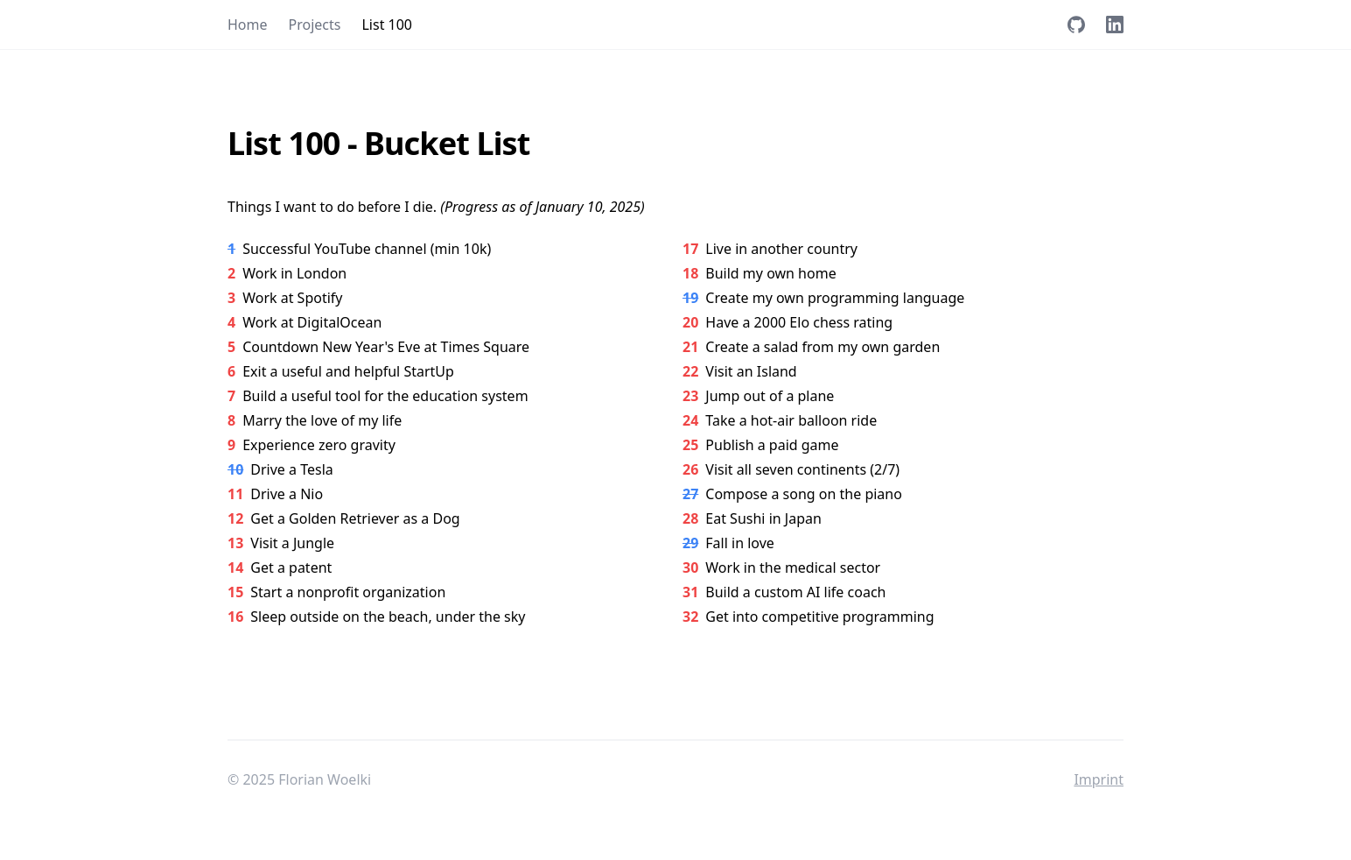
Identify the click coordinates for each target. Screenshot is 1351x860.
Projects (315, 24)
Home (248, 24)
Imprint (1099, 779)
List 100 (386, 24)
